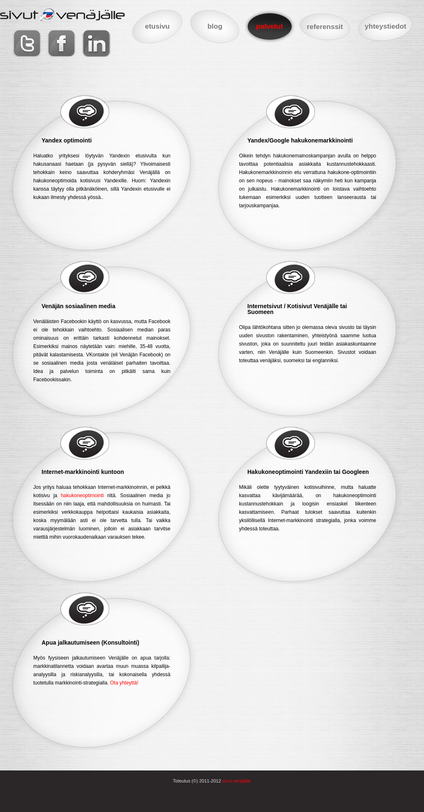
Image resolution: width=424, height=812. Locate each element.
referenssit (325, 27)
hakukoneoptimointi (82, 495)
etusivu (157, 26)
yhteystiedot (385, 26)
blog (214, 26)
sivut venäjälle (236, 780)
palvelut (269, 26)
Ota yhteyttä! (124, 683)
